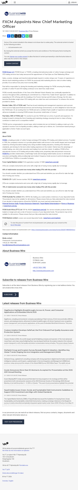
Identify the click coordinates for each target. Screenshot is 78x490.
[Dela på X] (16, 36)
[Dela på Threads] (19, 36)
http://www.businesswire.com (43, 271)
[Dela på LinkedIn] (12, 36)
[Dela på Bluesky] (23, 36)
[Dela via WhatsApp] (27, 36)
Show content (12, 64)
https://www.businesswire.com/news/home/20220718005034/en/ (53, 230)
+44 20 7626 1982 (39, 267)
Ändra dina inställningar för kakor (13, 473)
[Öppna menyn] (15, 2)
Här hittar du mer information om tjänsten (15, 450)
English (11, 481)
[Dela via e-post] (30, 36)
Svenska (5, 481)
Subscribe (10, 294)
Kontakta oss (24, 465)
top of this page (16, 225)
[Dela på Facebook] (8, 36)
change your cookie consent (19, 56)
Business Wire (23, 31)
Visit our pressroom (13, 422)
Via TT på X (6, 469)
